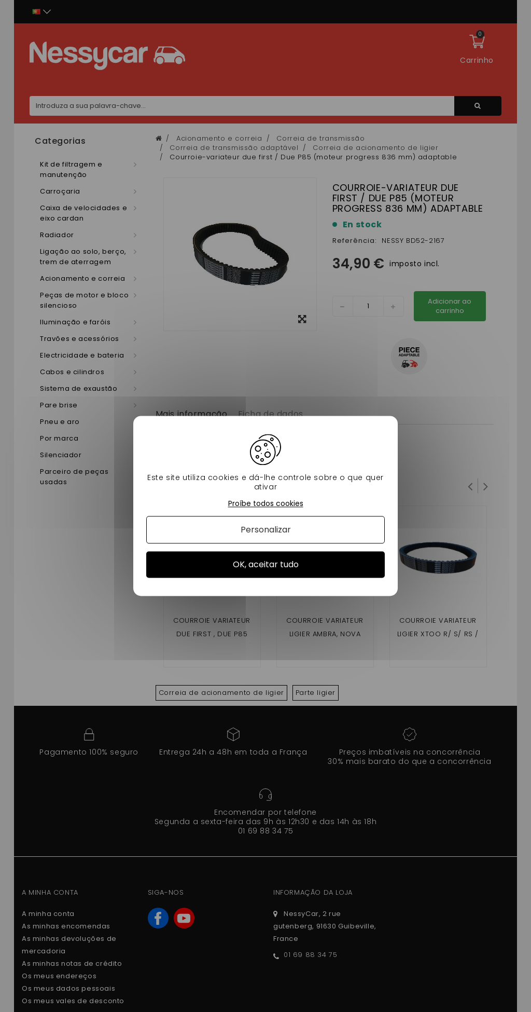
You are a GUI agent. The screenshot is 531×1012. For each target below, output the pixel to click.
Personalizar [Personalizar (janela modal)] (266, 530)
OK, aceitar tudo (266, 564)
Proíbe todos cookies (265, 503)
